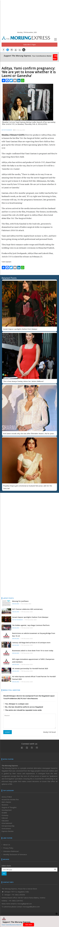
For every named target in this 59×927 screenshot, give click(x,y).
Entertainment (7, 130)
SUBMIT (7, 732)
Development (7, 810)
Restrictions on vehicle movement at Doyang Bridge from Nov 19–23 (33, 634)
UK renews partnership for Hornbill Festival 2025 (30, 668)
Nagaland (15, 604)
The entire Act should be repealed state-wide (22, 710)
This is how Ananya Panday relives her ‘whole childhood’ (23, 381)
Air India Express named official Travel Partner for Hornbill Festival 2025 (34, 677)
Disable (4, 813)
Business (5, 805)
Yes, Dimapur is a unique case (15, 704)
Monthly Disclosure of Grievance (15, 854)
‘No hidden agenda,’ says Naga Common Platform (31, 625)
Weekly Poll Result (49, 732)
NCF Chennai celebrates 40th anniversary (27, 609)
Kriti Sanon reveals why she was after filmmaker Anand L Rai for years (28, 433)
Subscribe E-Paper (29, 45)
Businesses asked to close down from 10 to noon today (32, 651)
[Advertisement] (29, 15)
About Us (6, 845)
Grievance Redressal (10, 851)
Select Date (6, 866)
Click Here (55, 57)
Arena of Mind (7, 797)
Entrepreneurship (8, 826)
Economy (5, 815)
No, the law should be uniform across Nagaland (23, 707)
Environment (6, 828)
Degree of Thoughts (9, 807)
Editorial (5, 818)
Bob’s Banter (6, 802)
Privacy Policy (8, 848)
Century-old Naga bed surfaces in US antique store (31, 643)
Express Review (7, 831)
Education (5, 821)
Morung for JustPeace (20, 601)
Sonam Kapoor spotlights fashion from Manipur (20, 329)
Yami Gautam (6, 262)
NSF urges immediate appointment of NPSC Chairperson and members (33, 660)
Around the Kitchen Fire (10, 799)
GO (4, 873)
